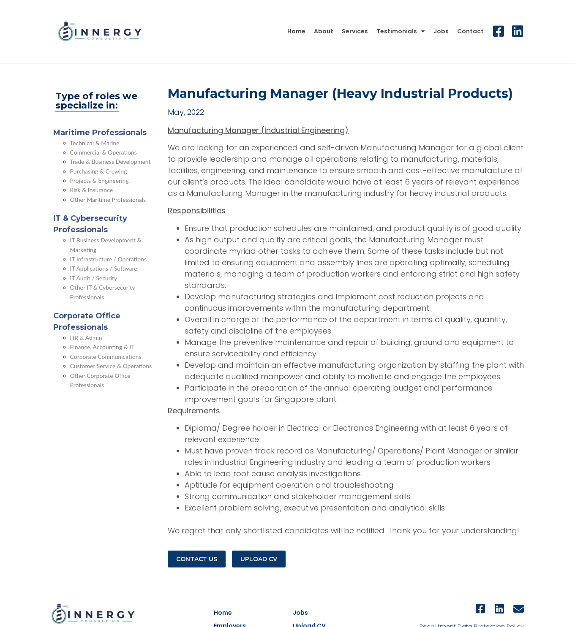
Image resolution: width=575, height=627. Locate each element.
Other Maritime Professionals (108, 199)
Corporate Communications (106, 356)
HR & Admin (86, 337)
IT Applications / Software (103, 268)
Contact (470, 31)
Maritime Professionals (100, 132)
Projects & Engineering (99, 180)
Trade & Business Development (110, 161)
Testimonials (400, 31)
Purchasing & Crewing (98, 171)
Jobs (441, 31)
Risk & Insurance (91, 189)
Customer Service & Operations (111, 365)
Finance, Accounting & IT (102, 346)
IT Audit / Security (93, 278)
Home (296, 31)
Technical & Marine (95, 143)
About (323, 31)
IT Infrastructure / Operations (108, 259)
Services (355, 31)
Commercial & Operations (103, 152)
